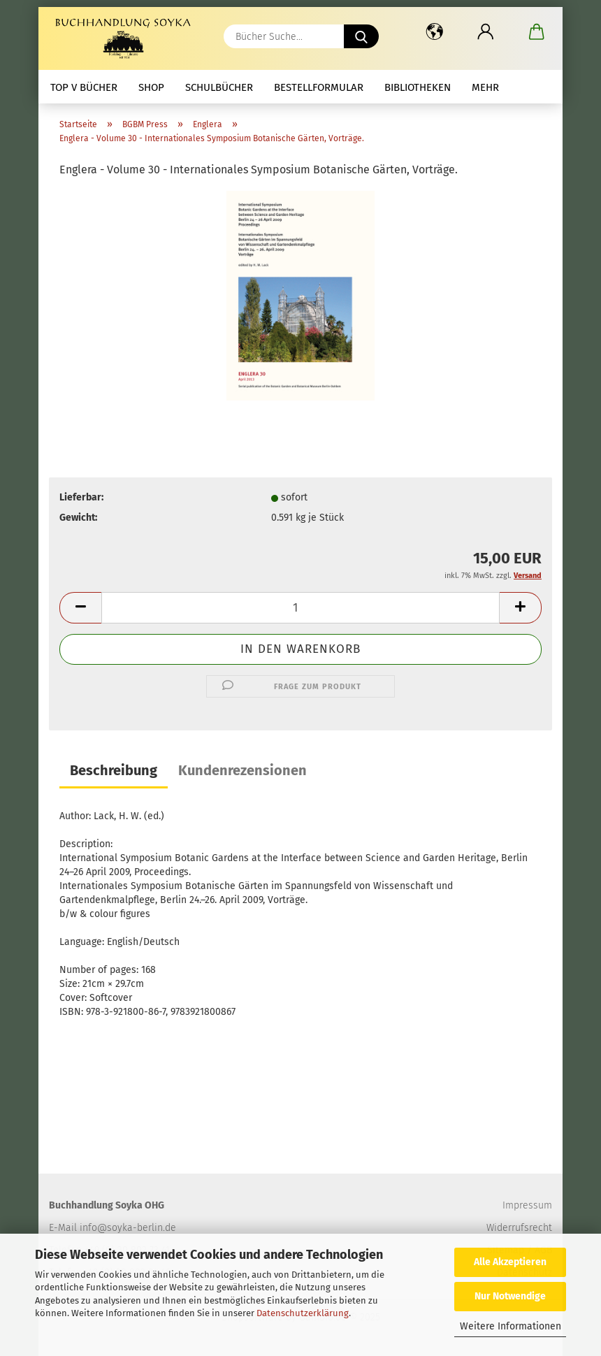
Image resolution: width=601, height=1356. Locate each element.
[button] (434, 31)
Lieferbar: (81, 497)
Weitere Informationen (510, 1326)
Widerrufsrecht (519, 1228)
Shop (151, 87)
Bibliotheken (417, 87)
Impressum (527, 1205)
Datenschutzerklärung (302, 1313)
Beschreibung (113, 770)
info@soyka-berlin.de (128, 1228)
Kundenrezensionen (242, 770)
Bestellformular (318, 87)
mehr (485, 87)
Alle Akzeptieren (510, 1262)
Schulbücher (219, 87)
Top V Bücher (83, 87)
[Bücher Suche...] (361, 36)
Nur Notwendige (510, 1296)
